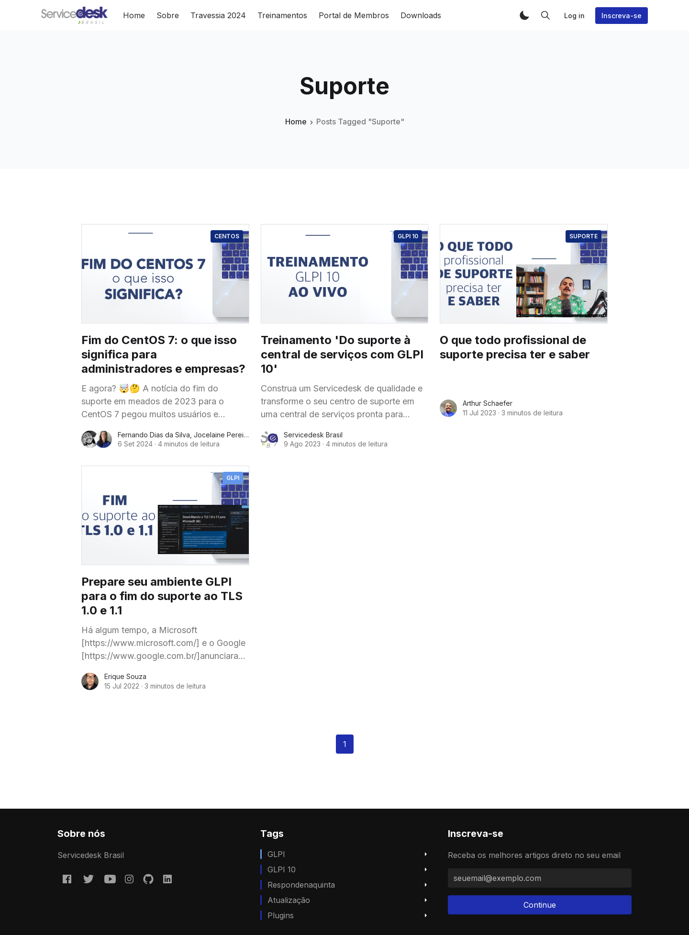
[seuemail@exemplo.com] (540, 878)
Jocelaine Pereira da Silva (235, 435)
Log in (574, 15)
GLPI (232, 477)
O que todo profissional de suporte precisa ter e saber (515, 347)
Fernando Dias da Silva (154, 435)
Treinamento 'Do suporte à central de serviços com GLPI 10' (342, 354)
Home (134, 15)
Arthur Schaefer (487, 403)
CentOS (226, 236)
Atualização (288, 900)
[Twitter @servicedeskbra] (88, 878)
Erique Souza (125, 676)
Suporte (583, 236)
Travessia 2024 (218, 15)
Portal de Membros (354, 15)
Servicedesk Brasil (313, 435)
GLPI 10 (408, 236)
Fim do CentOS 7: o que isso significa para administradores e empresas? (163, 354)
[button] (524, 15)
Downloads (420, 15)
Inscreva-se (621, 15)
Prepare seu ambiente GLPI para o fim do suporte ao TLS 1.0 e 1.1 (162, 596)
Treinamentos (282, 15)
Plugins (280, 915)
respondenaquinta (301, 885)
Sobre (167, 15)
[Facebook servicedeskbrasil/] (67, 878)
